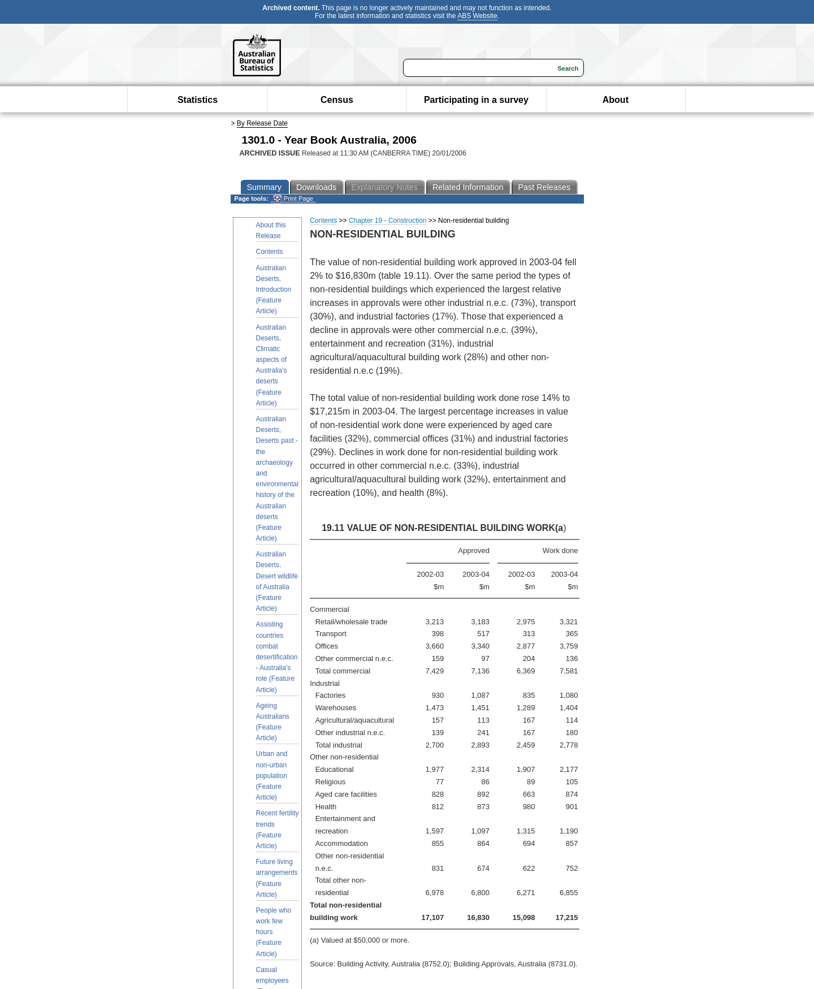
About (616, 100)
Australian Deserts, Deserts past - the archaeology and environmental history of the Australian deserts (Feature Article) (277, 478)
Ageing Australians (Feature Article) (272, 722)
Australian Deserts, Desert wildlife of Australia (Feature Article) (277, 581)
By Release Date (262, 123)
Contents (269, 252)
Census (337, 100)
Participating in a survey (476, 100)
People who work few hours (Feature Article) (274, 932)
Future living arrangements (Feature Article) (277, 878)
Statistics (197, 100)
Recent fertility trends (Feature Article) (277, 829)
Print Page (293, 198)
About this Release (271, 230)
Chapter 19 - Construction (387, 220)
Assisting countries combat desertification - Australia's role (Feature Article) (277, 656)
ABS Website (477, 16)
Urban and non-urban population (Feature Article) (272, 775)
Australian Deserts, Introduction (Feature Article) (274, 290)
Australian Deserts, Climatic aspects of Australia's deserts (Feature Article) (271, 365)
